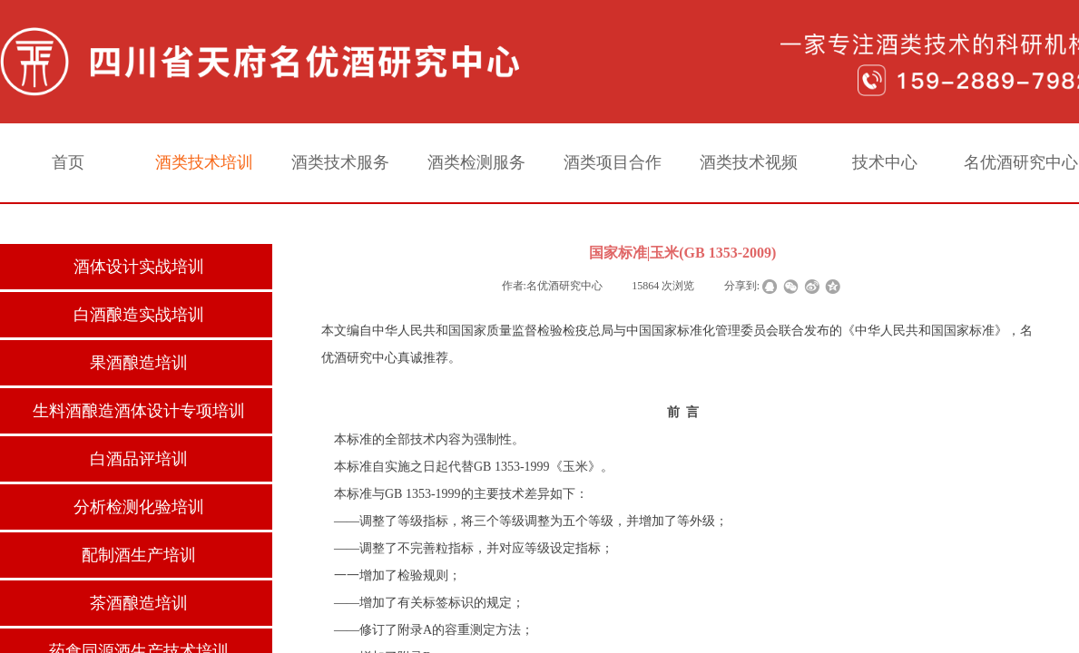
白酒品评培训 (139, 459)
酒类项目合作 (613, 162)
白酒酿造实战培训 (139, 315)
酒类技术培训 (204, 162)
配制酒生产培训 (139, 555)
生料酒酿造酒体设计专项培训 (139, 411)
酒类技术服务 (340, 162)
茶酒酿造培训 (139, 603)
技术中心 (884, 162)
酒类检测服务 (476, 162)
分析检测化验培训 (139, 507)
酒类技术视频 (749, 162)
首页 (68, 162)
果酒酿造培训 (139, 363)
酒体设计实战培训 (139, 267)
